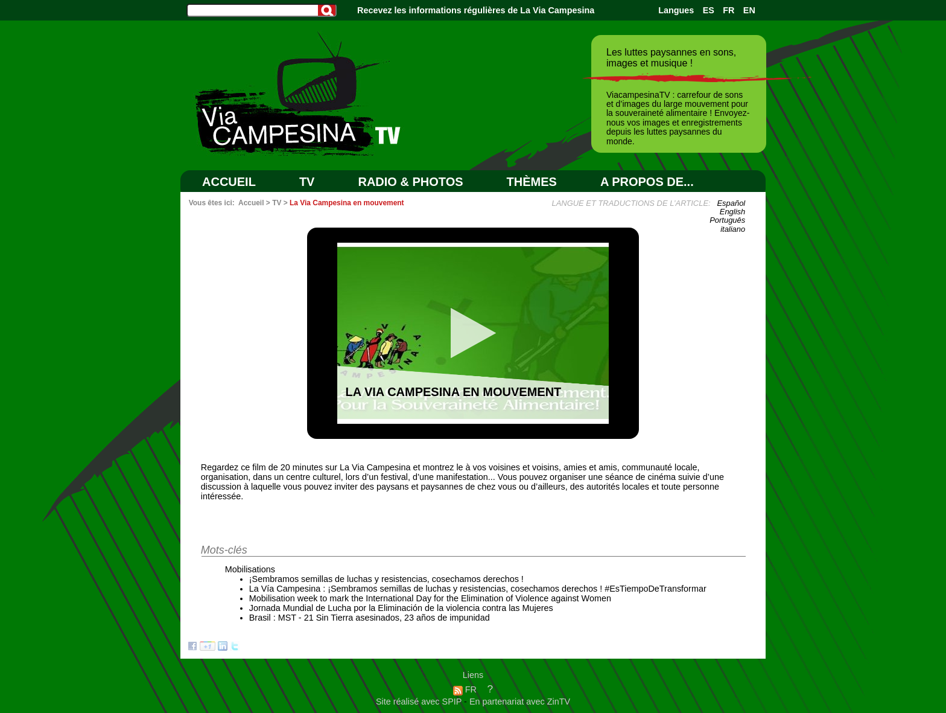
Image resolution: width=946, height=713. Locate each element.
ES (708, 10)
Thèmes (532, 181)
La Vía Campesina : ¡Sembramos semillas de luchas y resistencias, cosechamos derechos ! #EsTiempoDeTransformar (477, 588)
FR (728, 10)
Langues (676, 10)
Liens (473, 675)
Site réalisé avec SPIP (420, 701)
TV (307, 181)
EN (749, 10)
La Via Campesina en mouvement (347, 203)
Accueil (229, 181)
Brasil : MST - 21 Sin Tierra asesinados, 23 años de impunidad (369, 617)
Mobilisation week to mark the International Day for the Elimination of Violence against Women (430, 598)
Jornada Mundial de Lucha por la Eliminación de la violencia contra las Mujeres (401, 608)
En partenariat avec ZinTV (519, 701)
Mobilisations (250, 569)
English (732, 211)
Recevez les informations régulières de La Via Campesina (475, 10)
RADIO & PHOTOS (410, 181)
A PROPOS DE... (647, 181)
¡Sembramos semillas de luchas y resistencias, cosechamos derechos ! (386, 579)
